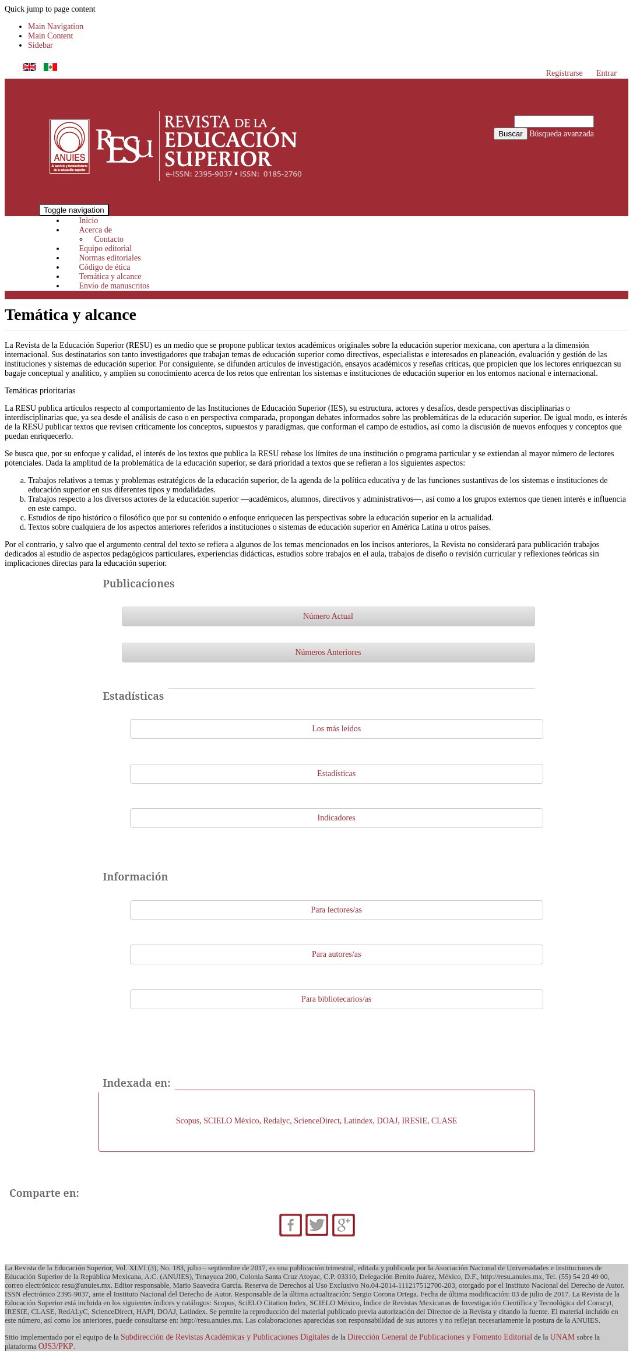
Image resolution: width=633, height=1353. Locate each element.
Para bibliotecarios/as (336, 999)
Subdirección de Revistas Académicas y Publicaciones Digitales (225, 1337)
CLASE (444, 1120)
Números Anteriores (328, 652)
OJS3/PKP (55, 1346)
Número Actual (328, 616)
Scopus (187, 1120)
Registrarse (564, 73)
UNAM (562, 1337)
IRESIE (414, 1120)
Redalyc (276, 1120)
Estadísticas (336, 773)
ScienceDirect (317, 1120)
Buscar (510, 133)
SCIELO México (231, 1120)
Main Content (50, 35)
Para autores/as (336, 954)
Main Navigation (55, 26)
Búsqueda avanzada (561, 133)
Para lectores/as (336, 909)
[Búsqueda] (554, 121)
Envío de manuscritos (114, 285)
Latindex (358, 1120)
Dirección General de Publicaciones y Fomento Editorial (439, 1337)
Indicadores (337, 817)
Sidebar (40, 45)
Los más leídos (336, 728)
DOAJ (387, 1120)
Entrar (606, 73)
